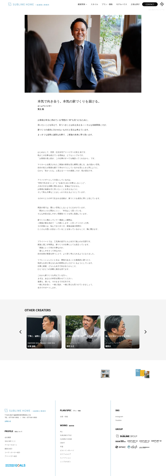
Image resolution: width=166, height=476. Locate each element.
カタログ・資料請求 (142, 388)
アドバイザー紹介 (11, 456)
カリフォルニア (65, 454)
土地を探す (135, 4)
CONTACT (150, 4)
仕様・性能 (64, 416)
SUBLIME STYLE (65, 435)
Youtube (118, 420)
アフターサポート (11, 445)
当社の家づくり (10, 441)
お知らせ (8, 421)
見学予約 (105, 388)
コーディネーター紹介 (12, 452)
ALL (61, 431)
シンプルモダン (65, 461)
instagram (119, 416)
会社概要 (8, 437)
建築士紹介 (8, 449)
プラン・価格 (107, 4)
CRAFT (62, 443)
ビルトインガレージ (67, 450)
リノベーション (65, 458)
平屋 (61, 446)
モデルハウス (121, 4)
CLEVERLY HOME (66, 439)
